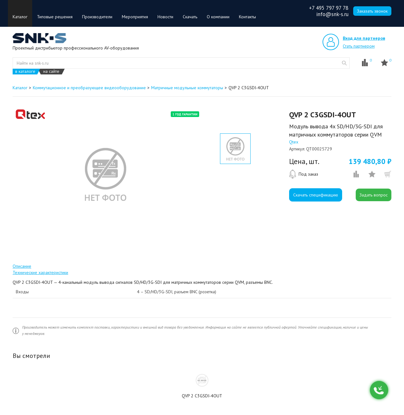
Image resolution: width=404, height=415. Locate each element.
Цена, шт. (304, 161)
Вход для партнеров (364, 38)
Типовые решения (55, 17)
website (344, 63)
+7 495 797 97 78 (328, 7)
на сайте (51, 71)
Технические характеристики (40, 272)
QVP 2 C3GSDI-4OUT (202, 396)
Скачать (190, 17)
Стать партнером (359, 46)
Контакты (247, 17)
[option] (105, 174)
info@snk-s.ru (332, 14)
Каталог (20, 17)
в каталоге (25, 71)
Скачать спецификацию (315, 195)
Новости (165, 17)
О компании (218, 17)
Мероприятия (135, 17)
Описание (22, 266)
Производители (97, 17)
